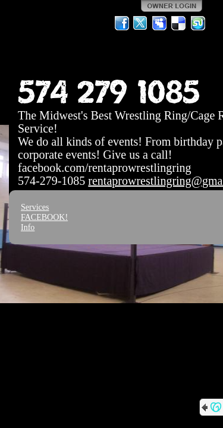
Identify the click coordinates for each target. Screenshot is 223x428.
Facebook (122, 23)
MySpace (160, 23)
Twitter (141, 23)
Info (27, 227)
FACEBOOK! (44, 217)
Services (35, 207)
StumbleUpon (198, 23)
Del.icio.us (179, 23)
